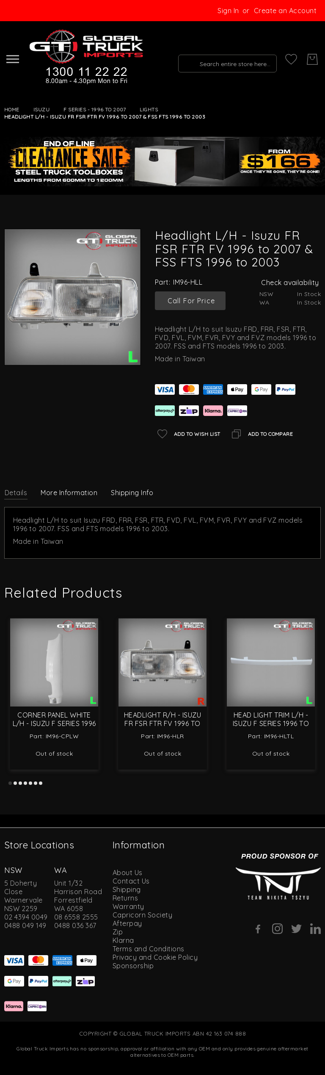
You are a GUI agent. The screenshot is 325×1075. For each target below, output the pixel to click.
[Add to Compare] (261, 434)
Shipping (127, 889)
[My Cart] (312, 59)
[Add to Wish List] (187, 434)
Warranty (128, 906)
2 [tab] (15, 783)
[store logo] (85, 57)
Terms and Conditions (149, 949)
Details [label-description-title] (16, 492)
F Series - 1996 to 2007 (94, 109)
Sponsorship (133, 965)
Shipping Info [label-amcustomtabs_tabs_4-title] (132, 492)
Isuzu (41, 109)
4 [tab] (25, 783)
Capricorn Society (142, 915)
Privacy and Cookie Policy (155, 957)
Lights (149, 109)
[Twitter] (296, 928)
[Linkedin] (315, 928)
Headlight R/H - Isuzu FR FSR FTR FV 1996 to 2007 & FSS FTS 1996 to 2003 (162, 723)
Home (11, 109)
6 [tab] (35, 783)
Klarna (123, 940)
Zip (118, 932)
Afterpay (127, 923)
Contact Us (131, 881)
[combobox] (224, 59)
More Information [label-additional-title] (69, 492)
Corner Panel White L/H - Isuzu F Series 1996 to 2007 (54, 723)
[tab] (16, 492)
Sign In (228, 10)
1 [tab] (10, 783)
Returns (125, 898)
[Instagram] (277, 928)
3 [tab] (20, 783)
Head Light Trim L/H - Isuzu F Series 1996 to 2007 (271, 723)
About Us (128, 872)
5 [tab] (30, 783)
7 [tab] (40, 783)
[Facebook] (258, 929)
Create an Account (285, 10)
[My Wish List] (291, 59)
